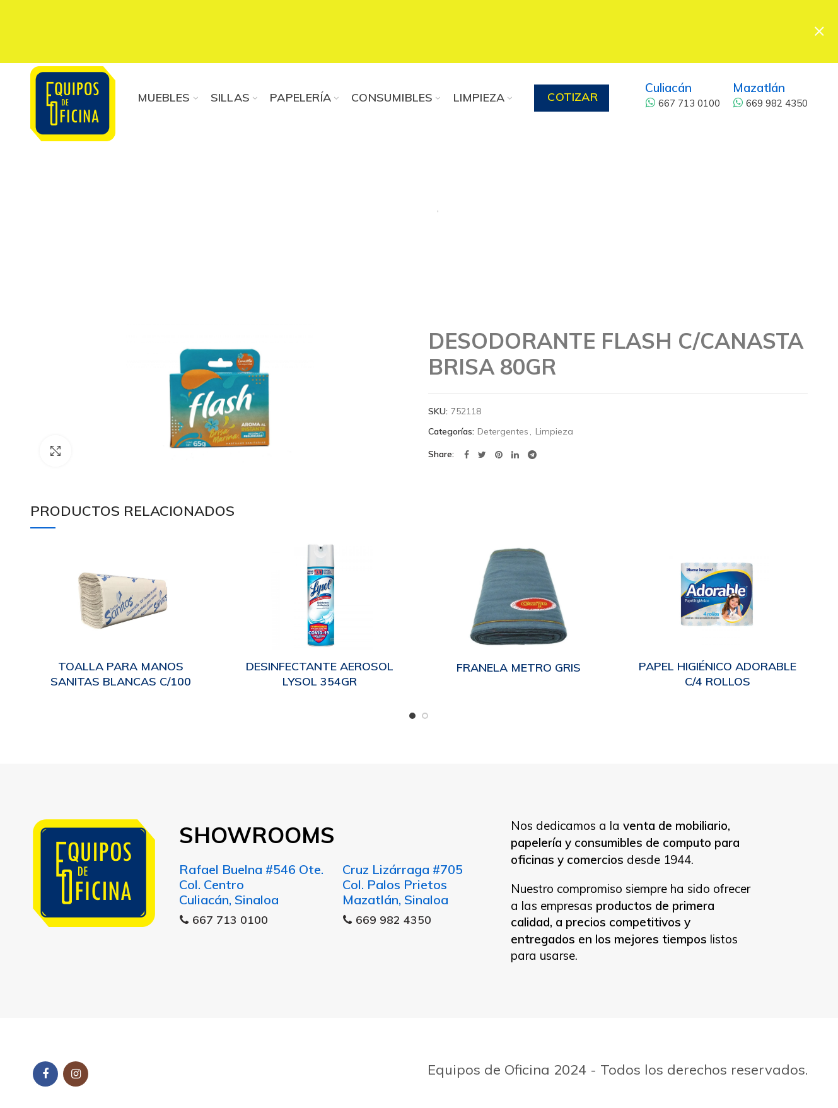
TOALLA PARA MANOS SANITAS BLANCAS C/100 (120, 673)
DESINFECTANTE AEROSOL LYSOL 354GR (319, 673)
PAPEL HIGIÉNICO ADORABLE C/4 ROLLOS (717, 673)
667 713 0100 (682, 103)
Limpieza (494, 202)
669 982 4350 (770, 103)
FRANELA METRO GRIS (519, 667)
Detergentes (364, 202)
